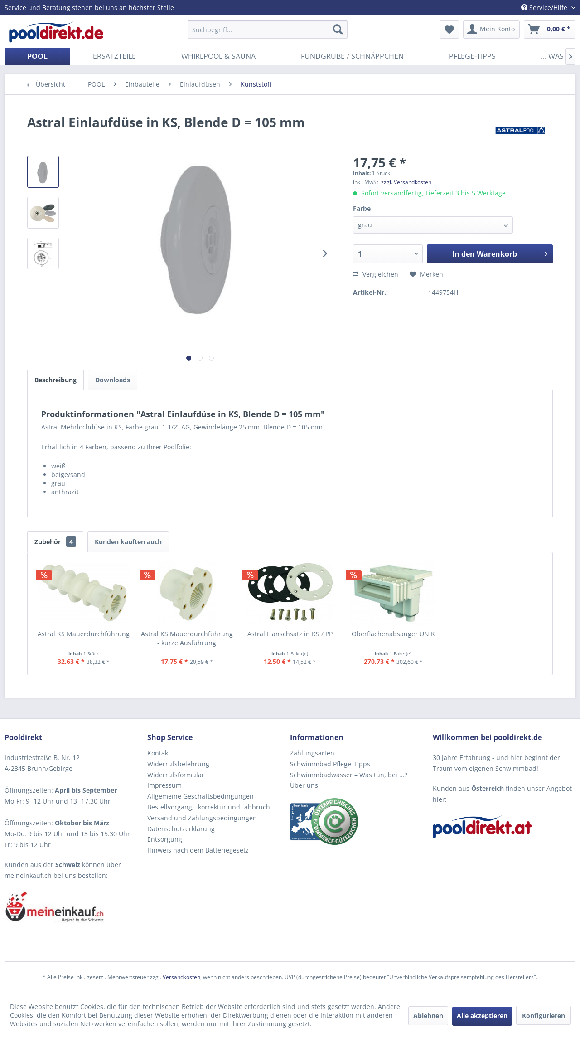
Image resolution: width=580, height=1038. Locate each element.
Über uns (304, 785)
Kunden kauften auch (128, 541)
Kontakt (158, 753)
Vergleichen (375, 274)
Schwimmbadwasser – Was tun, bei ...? (348, 774)
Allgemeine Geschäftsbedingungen (200, 796)
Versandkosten (181, 977)
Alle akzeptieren (482, 1015)
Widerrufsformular (175, 774)
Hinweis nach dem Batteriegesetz (198, 850)
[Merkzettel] (449, 29)
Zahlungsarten (312, 753)
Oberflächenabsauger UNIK (393, 633)
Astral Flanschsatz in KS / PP (290, 633)
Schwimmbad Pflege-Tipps (330, 764)
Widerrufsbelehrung (178, 764)
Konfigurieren (543, 1015)
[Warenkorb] (549, 29)
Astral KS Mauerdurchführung (84, 633)
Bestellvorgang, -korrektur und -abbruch (208, 807)
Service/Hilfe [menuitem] (545, 7)
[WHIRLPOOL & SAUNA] (218, 56)
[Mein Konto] (491, 29)
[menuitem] (268, 29)
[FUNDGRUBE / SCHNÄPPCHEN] (352, 56)
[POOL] (37, 56)
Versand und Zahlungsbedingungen (202, 818)
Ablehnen (428, 1015)
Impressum (164, 785)
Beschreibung (55, 379)
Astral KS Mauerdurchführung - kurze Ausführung (187, 638)
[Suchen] (338, 29)
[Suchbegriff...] (268, 29)
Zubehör (55, 541)
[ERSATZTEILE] (114, 56)
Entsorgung (164, 839)
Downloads (112, 379)
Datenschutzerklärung (181, 828)
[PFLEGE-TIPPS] (472, 56)
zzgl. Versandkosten (406, 182)
